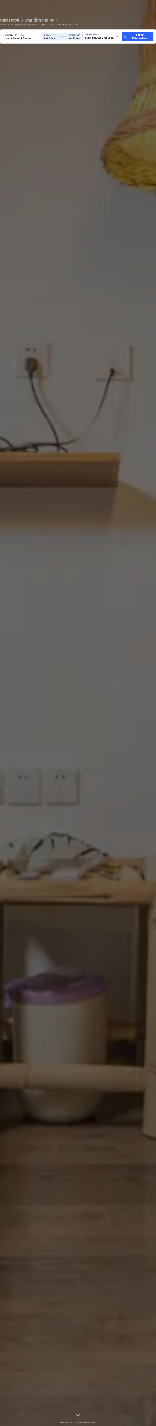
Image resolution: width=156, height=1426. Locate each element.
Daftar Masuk (49, 35)
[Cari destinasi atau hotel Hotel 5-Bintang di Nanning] (22, 36)
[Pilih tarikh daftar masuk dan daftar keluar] (52, 36)
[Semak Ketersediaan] (137, 36)
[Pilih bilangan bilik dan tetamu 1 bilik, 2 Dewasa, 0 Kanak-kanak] (102, 36)
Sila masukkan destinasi (15, 35)
